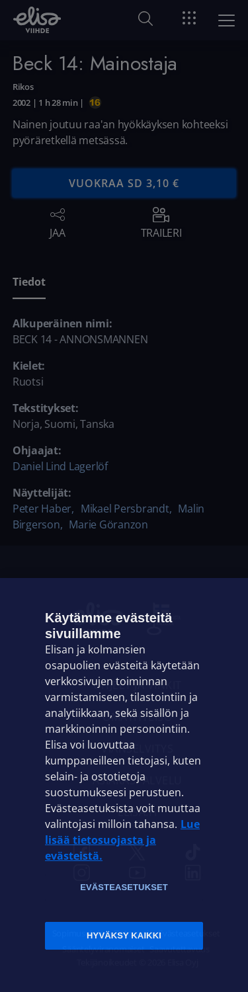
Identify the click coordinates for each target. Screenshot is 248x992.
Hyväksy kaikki (124, 935)
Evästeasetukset (124, 887)
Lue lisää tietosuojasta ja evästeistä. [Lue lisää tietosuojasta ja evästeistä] (122, 840)
